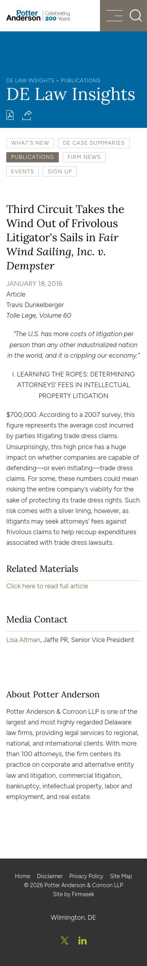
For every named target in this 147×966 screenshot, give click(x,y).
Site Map (121, 876)
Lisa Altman (23, 640)
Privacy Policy (86, 876)
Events (22, 171)
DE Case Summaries (94, 143)
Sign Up (60, 171)
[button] (27, 115)
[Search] (136, 15)
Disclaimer (50, 876)
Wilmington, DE (73, 917)
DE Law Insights (30, 80)
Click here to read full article (47, 586)
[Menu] (114, 16)
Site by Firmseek (73, 894)
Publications (80, 80)
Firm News (84, 157)
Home (22, 876)
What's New (30, 143)
